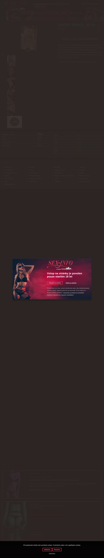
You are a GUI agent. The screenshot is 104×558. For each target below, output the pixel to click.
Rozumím (57, 549)
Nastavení (47, 549)
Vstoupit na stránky (55, 283)
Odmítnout (52, 553)
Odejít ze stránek (71, 283)
